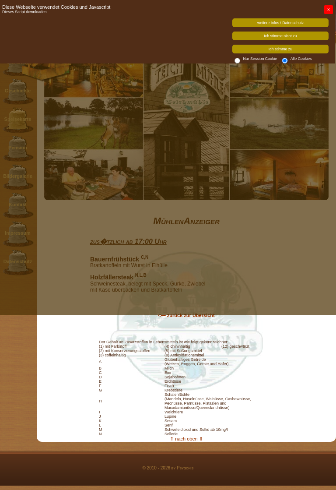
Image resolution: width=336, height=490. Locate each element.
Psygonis (185, 467)
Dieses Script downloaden (24, 12)
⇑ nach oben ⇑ (186, 438)
